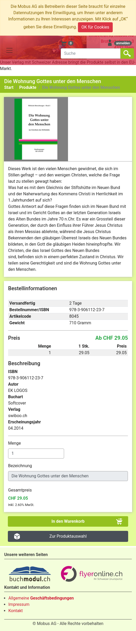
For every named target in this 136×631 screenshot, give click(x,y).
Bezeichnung (20, 465)
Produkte (27, 87)
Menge (15, 443)
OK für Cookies (95, 27)
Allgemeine (41, 598)
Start (9, 87)
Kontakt (15, 610)
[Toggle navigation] (9, 50)
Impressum (19, 604)
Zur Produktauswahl (68, 536)
